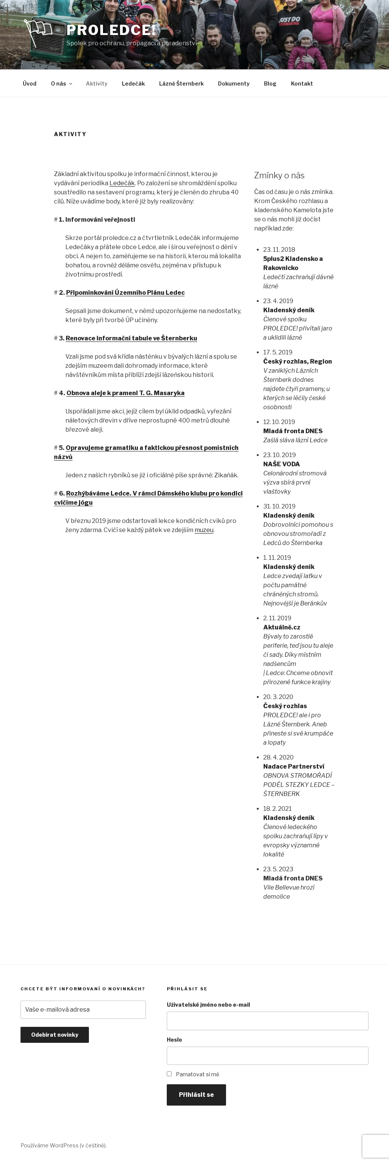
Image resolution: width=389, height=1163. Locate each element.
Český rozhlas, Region (297, 361)
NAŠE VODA (281, 464)
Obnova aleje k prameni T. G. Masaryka (125, 393)
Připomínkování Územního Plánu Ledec (125, 292)
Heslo (174, 1039)
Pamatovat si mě (197, 1074)
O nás (62, 83)
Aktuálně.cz (281, 627)
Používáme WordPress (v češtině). (64, 1145)
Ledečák (133, 83)
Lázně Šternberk (181, 83)
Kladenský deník (289, 310)
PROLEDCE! (111, 30)
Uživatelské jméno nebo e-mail (208, 1004)
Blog (270, 83)
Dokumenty (234, 83)
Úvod (29, 83)
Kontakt (302, 83)
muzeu (203, 530)
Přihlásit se (196, 1094)
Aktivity (97, 83)
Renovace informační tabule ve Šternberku (131, 338)
